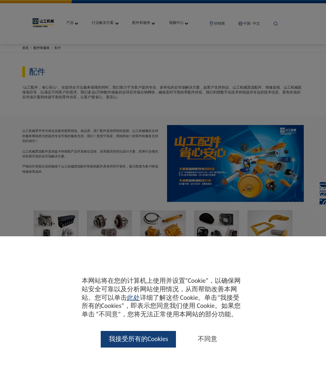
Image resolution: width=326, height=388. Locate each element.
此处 (133, 297)
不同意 (207, 339)
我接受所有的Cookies (138, 339)
